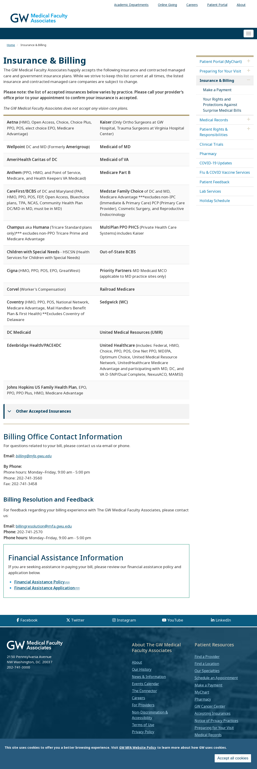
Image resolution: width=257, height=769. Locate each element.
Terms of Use (143, 724)
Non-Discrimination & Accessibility (150, 715)
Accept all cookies (232, 758)
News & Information (149, 676)
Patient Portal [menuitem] (217, 5)
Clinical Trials (211, 144)
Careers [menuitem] (192, 5)
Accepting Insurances (213, 713)
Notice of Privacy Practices (216, 720)
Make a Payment (217, 89)
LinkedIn (223, 620)
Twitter (78, 620)
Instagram (126, 620)
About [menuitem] (241, 5)
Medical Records (214, 119)
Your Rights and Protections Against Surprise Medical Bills (222, 105)
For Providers (143, 705)
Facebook (29, 620)
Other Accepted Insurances (38, 413)
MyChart (202, 692)
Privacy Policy (143, 732)
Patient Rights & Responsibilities (214, 132)
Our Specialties (207, 670)
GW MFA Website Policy (137, 747)
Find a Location (207, 663)
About (137, 662)
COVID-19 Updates (216, 163)
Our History (142, 669)
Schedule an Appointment (216, 678)
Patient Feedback (214, 181)
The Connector (144, 691)
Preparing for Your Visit (220, 71)
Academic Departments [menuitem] (131, 5)
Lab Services (210, 191)
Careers (138, 698)
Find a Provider (207, 656)
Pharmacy (208, 153)
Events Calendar (145, 683)
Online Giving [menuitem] (167, 5)
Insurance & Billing (217, 80)
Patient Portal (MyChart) (221, 61)
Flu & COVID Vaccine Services (225, 172)
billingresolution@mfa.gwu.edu (44, 526)
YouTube (175, 620)
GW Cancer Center (210, 706)
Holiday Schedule (215, 200)
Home (11, 45)
